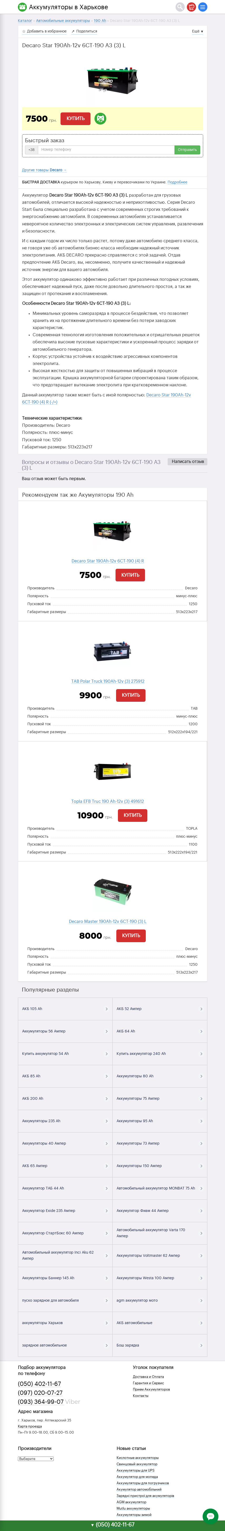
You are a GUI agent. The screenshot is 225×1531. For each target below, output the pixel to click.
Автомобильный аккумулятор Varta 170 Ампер (151, 1233)
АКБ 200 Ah (32, 1099)
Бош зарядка (128, 1345)
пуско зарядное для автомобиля (50, 1300)
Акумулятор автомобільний (139, 1489)
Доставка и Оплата (148, 1376)
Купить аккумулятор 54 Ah (45, 1054)
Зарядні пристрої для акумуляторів (145, 1495)
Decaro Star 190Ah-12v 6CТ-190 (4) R (108, 561)
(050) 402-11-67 (39, 1384)
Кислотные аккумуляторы (138, 1457)
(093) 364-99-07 (41, 1402)
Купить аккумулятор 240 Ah (141, 1054)
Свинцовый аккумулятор (137, 1464)
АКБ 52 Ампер (129, 1009)
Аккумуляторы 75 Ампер (138, 1099)
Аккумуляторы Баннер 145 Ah (48, 1278)
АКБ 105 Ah (32, 1009)
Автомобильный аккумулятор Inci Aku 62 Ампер (58, 1256)
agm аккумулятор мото (137, 1300)
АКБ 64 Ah (126, 1031)
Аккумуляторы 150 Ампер (139, 1166)
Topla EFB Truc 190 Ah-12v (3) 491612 (107, 801)
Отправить (187, 150)
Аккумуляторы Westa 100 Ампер (145, 1278)
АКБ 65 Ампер (34, 1166)
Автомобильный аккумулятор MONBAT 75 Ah (156, 1188)
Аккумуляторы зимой (134, 1514)
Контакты (140, 1395)
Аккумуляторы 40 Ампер (44, 1143)
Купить (75, 118)
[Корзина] (191, 7)
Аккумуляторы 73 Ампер (138, 1143)
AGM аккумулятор (131, 1502)
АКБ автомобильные (134, 1323)
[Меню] (202, 7)
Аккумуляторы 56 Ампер (44, 1031)
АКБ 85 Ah (31, 1076)
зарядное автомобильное (44, 1345)
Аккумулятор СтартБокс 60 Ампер (53, 1233)
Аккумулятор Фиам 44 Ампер (143, 1211)
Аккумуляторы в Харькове (68, 7)
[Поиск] (180, 7)
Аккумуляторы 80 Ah (135, 1076)
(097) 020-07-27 (40, 1393)
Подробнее (177, 182)
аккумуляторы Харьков (42, 1323)
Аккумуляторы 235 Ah (41, 1121)
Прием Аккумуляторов (151, 1389)
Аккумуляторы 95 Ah (135, 1121)
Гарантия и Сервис (148, 1383)
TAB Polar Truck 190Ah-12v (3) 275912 (107, 681)
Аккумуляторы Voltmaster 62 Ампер (148, 1256)
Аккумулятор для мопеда (137, 1476)
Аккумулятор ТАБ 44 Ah (43, 1188)
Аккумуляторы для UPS (135, 1470)
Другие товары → (44, 170)
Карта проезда (30, 1426)
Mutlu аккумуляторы (133, 1508)
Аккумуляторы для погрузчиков (143, 1483)
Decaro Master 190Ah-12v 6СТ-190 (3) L (108, 921)
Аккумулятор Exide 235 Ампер (48, 1211)
